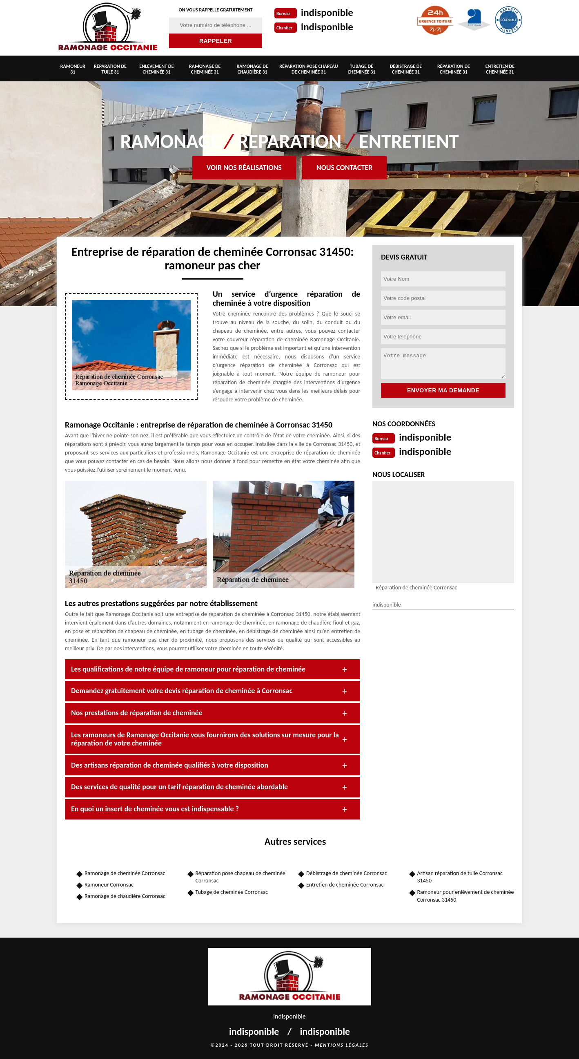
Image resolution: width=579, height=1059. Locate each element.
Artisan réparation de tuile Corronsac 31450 (460, 877)
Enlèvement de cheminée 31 (156, 69)
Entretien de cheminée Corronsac (344, 884)
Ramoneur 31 (72, 69)
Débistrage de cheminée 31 (406, 69)
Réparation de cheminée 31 (453, 69)
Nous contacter (344, 167)
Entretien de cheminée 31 (499, 69)
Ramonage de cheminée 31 (204, 69)
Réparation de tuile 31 (110, 69)
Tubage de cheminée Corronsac (232, 892)
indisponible (328, 12)
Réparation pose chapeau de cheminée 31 (308, 69)
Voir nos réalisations (244, 167)
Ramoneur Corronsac (109, 884)
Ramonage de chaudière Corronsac (125, 896)
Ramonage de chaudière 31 (252, 69)
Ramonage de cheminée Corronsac (125, 873)
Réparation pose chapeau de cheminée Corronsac (241, 877)
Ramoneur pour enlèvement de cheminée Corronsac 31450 (465, 896)
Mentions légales (342, 1045)
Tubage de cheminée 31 (361, 69)
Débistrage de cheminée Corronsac (346, 873)
